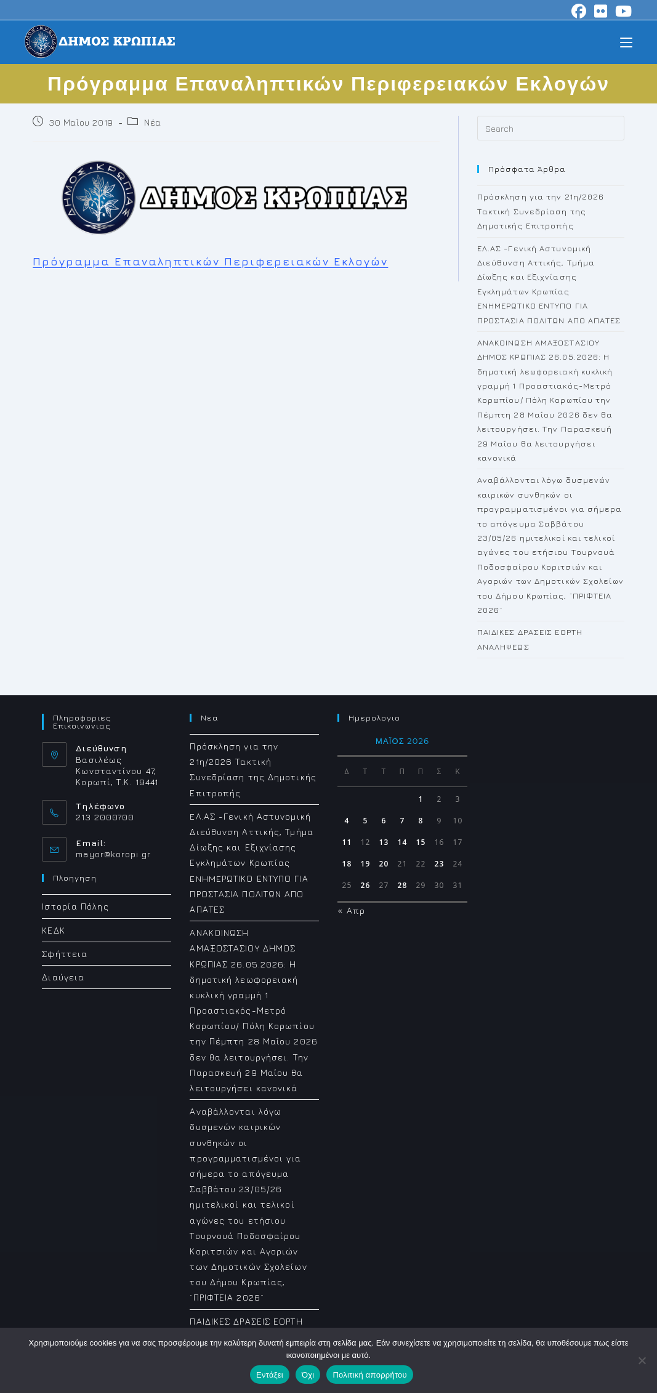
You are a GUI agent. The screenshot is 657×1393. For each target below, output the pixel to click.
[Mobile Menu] (626, 41)
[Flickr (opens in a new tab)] (600, 11)
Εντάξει (269, 1374)
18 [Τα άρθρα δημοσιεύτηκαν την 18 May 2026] (347, 863)
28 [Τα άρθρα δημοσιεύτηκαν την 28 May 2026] (403, 885)
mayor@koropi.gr (113, 854)
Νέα (152, 122)
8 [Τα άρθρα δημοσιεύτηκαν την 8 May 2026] (420, 820)
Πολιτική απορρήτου (369, 1374)
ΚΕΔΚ (53, 930)
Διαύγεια (63, 977)
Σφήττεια (64, 953)
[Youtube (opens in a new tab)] (621, 11)
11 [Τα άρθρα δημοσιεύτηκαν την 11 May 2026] (347, 842)
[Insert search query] (550, 128)
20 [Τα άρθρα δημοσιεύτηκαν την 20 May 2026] (384, 863)
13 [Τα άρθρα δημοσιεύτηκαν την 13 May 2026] (384, 842)
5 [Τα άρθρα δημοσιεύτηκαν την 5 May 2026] (365, 820)
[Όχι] (641, 1360)
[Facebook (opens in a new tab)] (579, 11)
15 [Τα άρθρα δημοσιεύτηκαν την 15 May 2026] (421, 842)
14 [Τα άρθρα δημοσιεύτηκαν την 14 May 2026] (403, 842)
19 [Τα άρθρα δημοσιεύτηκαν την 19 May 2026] (366, 863)
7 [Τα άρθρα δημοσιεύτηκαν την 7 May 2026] (402, 820)
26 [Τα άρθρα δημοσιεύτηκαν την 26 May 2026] (366, 885)
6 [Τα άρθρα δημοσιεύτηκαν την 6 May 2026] (383, 820)
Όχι (308, 1374)
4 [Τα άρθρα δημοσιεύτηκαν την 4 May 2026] (346, 820)
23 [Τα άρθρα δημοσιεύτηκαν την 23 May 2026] (440, 863)
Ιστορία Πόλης (75, 906)
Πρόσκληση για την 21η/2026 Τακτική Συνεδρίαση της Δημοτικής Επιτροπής (541, 211)
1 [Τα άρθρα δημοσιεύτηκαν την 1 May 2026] (420, 799)
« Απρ (351, 910)
